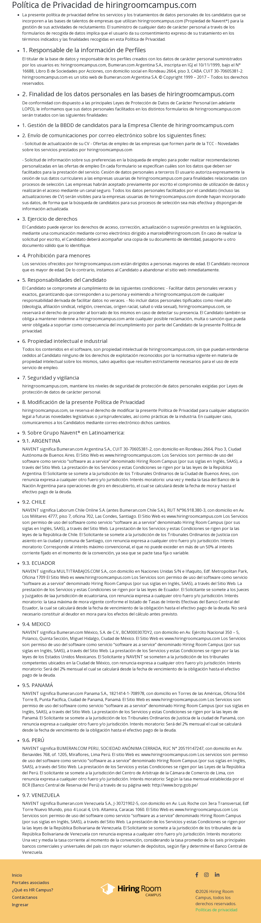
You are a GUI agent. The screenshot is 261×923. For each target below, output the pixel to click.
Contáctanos (24, 897)
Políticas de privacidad (216, 910)
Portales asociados (30, 882)
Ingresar (20, 904)
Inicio (17, 875)
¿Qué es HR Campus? (32, 890)
